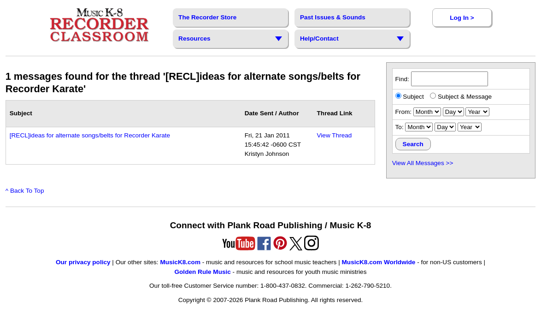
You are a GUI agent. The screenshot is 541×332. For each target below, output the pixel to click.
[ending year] (470, 127)
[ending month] (419, 127)
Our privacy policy (83, 262)
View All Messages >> (422, 163)
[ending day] (445, 127)
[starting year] (477, 111)
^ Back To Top (25, 190)
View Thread (334, 135)
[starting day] (453, 111)
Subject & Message (461, 96)
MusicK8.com (180, 262)
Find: (441, 79)
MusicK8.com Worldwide (379, 262)
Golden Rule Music (202, 271)
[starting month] (427, 111)
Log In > (462, 17)
